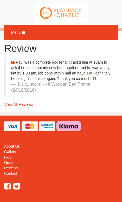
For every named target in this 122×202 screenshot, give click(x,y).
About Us (12, 146)
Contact (10, 173)
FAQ (8, 157)
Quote (9, 162)
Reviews (11, 168)
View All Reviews (18, 104)
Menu (19, 33)
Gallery (10, 152)
